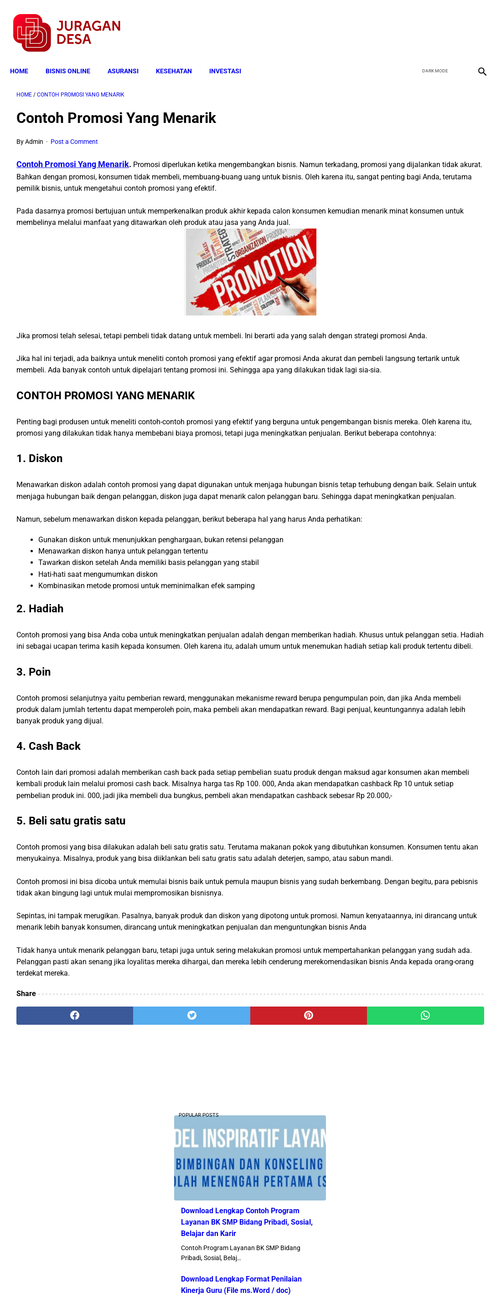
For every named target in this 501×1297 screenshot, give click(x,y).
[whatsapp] (290, 1190)
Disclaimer (245, 1273)
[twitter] (432, 23)
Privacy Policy (202, 1273)
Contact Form (321, 1273)
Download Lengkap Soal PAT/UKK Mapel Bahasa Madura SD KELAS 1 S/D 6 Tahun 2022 (422, 575)
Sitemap (281, 1273)
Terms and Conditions (143, 1273)
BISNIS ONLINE (74, 55)
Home (25, 55)
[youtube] (453, 23)
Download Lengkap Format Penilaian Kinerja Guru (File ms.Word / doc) (414, 257)
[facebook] (410, 23)
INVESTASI (232, 55)
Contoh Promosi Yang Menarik (72, 155)
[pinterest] (212, 1190)
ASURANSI (129, 55)
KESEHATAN (180, 55)
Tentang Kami (369, 1273)
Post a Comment (74, 132)
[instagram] (475, 23)
